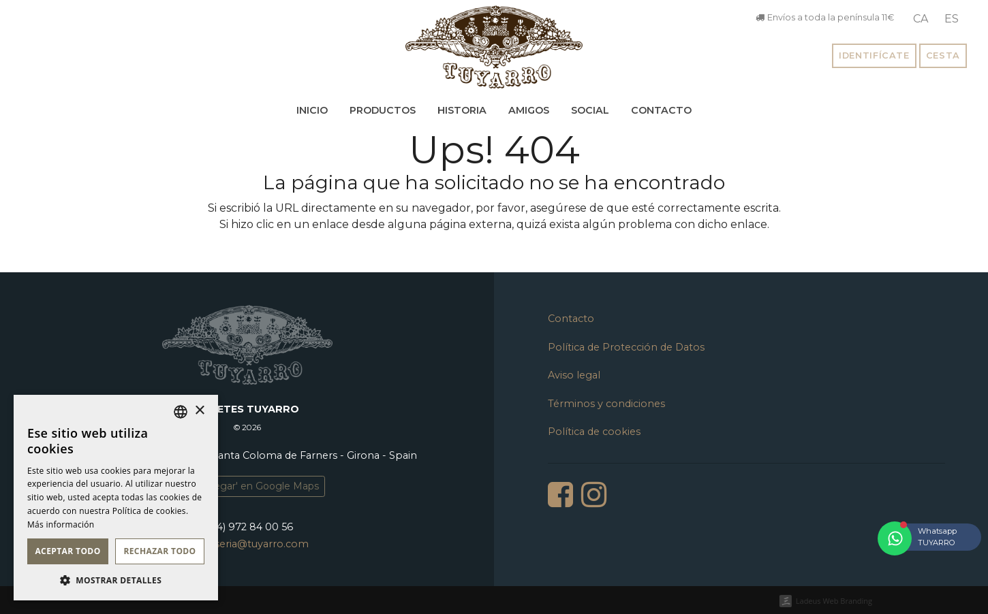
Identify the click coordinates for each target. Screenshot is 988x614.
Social (590, 110)
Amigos (528, 110)
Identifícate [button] (874, 55)
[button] (115, 580)
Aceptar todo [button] (67, 551)
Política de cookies (594, 431)
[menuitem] (920, 19)
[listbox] (180, 412)
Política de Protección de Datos (626, 347)
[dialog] (116, 497)
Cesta (943, 55)
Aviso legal (574, 375)
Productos (383, 110)
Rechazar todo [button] (159, 551)
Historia (462, 110)
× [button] (199, 411)
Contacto (661, 110)
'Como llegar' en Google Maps (247, 486)
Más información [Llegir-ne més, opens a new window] (60, 524)
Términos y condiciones (606, 404)
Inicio (312, 110)
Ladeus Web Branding (834, 601)
